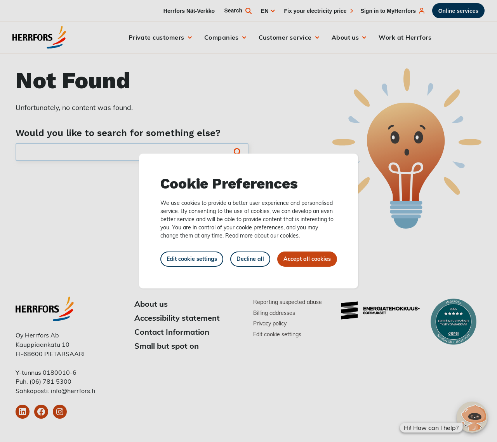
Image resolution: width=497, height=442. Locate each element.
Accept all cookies (307, 258)
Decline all (250, 258)
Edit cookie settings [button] (192, 258)
